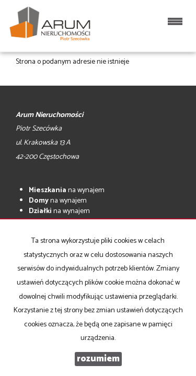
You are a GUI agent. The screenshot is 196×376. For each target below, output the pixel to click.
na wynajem (67, 190)
